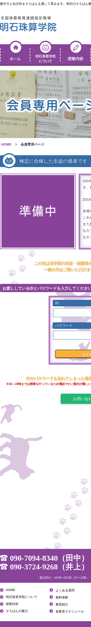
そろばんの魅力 (17, 611)
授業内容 (12, 604)
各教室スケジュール (70, 611)
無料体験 (62, 597)
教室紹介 (62, 604)
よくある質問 (65, 590)
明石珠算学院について (21, 597)
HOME (6, 144)
